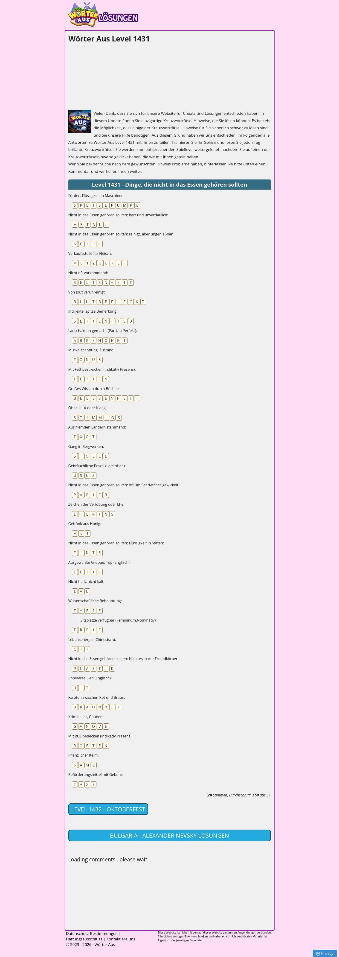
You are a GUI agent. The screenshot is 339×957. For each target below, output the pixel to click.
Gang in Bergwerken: (86, 446)
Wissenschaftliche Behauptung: (95, 600)
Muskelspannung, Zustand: (91, 349)
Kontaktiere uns (120, 939)
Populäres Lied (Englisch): (90, 678)
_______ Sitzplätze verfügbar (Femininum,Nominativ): (112, 620)
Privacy (324, 953)
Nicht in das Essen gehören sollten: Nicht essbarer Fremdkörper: (123, 658)
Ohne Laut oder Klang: (87, 407)
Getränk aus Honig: (84, 523)
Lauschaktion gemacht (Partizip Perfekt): (102, 330)
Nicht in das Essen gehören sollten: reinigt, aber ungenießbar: (121, 234)
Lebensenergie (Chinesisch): (92, 639)
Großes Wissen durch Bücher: (93, 388)
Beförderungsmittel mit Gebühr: (95, 774)
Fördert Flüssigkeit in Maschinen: (96, 195)
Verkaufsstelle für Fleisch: (90, 253)
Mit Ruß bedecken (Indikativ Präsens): (100, 736)
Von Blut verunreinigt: (87, 292)
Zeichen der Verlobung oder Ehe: (96, 504)
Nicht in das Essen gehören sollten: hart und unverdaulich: (118, 214)
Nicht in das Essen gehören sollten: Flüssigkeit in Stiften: (116, 543)
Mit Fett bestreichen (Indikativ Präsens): (102, 369)
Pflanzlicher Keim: (83, 755)
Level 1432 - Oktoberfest (108, 809)
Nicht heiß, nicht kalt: (86, 581)
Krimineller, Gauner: (85, 716)
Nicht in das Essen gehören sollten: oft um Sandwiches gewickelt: (123, 484)
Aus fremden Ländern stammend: (97, 427)
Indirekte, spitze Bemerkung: (92, 311)
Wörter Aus (104, 944)
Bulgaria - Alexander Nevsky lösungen (169, 835)
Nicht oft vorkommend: (88, 272)
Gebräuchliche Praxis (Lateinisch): (97, 465)
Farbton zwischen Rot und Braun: (96, 697)
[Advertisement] (102, 75)
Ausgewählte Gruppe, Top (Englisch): (99, 562)
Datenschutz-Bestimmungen (92, 933)
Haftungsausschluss (84, 939)
